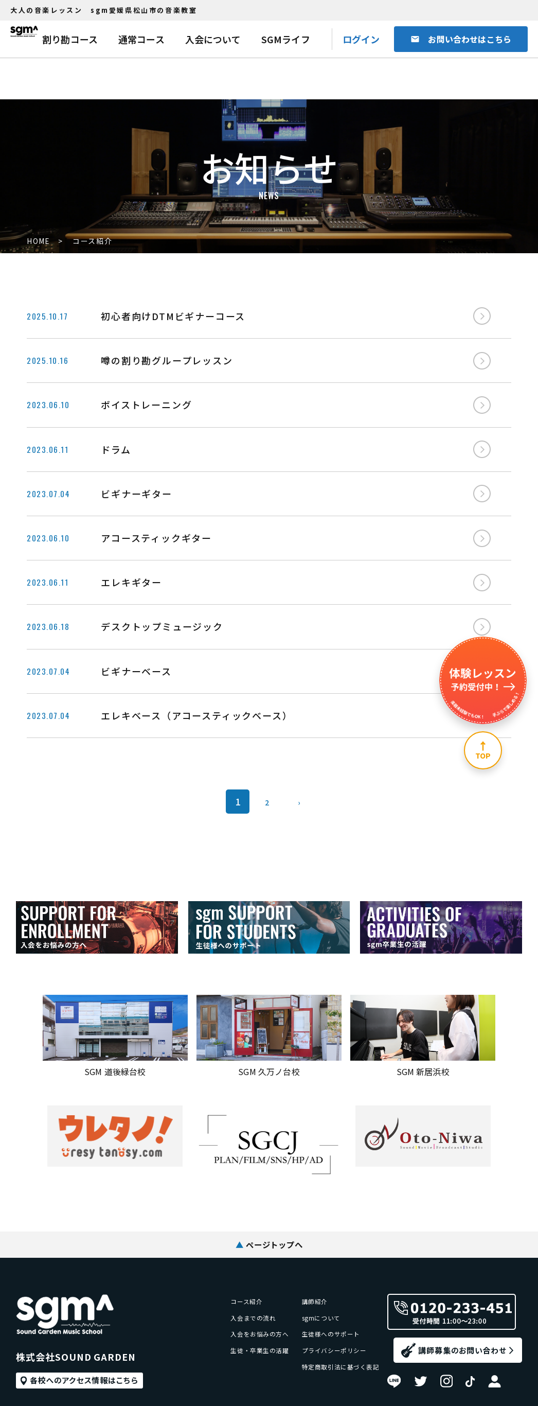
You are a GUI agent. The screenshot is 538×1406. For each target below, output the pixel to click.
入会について (213, 39)
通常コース (141, 39)
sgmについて (306, 1270)
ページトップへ (269, 1190)
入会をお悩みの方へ (233, 1291)
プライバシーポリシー (323, 1312)
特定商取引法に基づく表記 (331, 1333)
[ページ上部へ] (483, 750)
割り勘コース (70, 39)
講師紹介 (298, 1249)
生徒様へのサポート (318, 1291)
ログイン (361, 39)
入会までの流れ (224, 1270)
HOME (38, 241)
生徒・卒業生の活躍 (233, 1312)
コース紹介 (216, 1249)
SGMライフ (285, 39)
